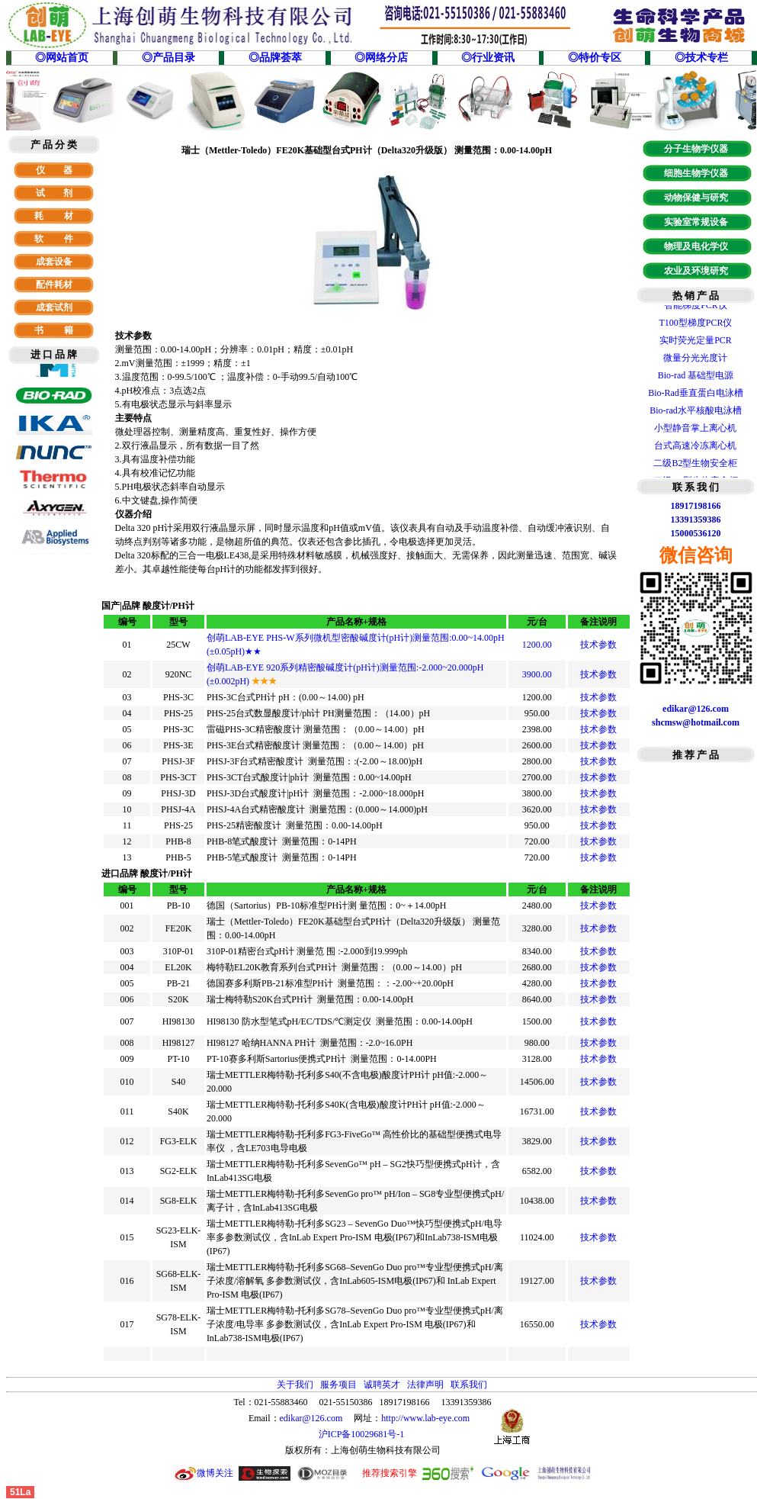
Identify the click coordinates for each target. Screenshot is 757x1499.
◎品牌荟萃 (275, 57)
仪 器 (54, 170)
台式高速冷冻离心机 (695, 447)
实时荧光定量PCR (695, 341)
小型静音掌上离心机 (695, 429)
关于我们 (295, 1384)
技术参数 (598, 644)
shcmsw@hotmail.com (695, 722)
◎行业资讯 (488, 57)
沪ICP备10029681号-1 (363, 1434)
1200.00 (537, 644)
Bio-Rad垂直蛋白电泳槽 (695, 394)
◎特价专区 (594, 57)
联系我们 (469, 1384)
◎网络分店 (381, 57)
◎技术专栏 (701, 57)
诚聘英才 (382, 1384)
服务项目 (338, 1384)
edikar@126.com (311, 1418)
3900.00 (537, 674)
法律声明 (425, 1384)
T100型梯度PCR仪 (695, 324)
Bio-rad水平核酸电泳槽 (696, 412)
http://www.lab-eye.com (425, 1418)
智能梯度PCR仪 (695, 306)
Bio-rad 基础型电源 (696, 377)
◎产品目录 (168, 57)
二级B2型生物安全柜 (695, 464)
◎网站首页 (61, 57)
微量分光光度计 (695, 359)
